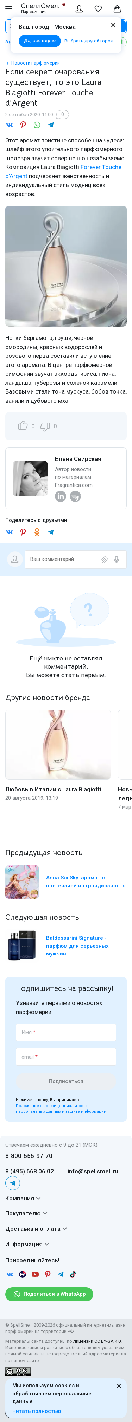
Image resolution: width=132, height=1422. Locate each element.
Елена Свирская (78, 458)
